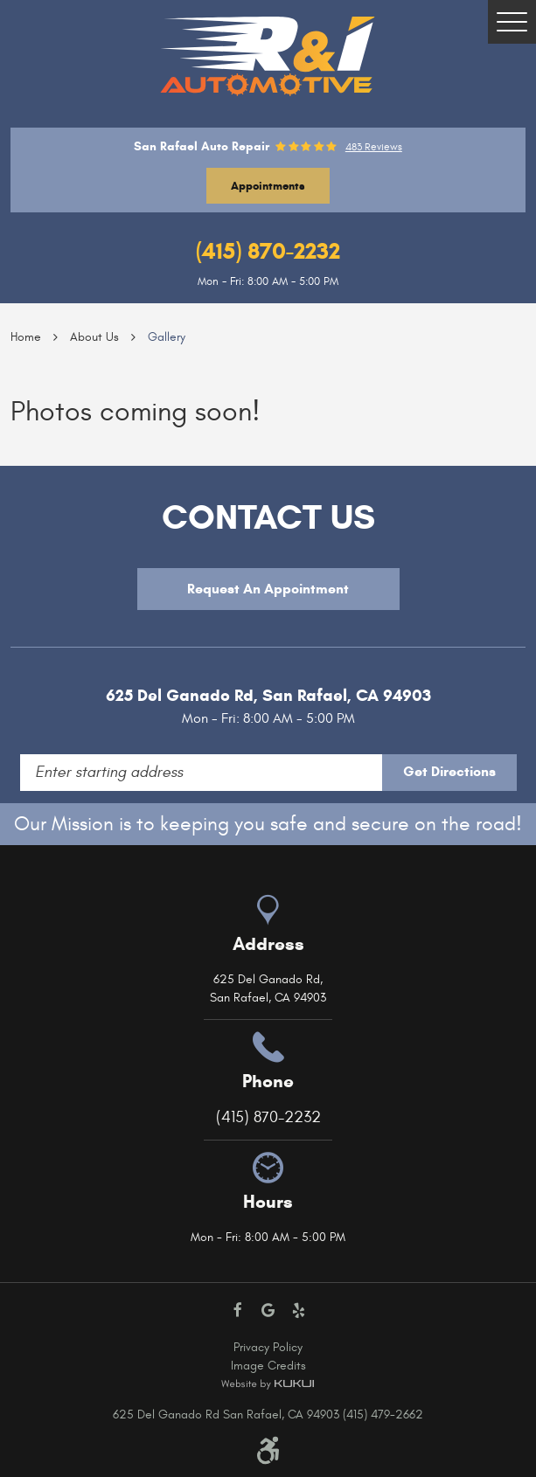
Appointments (268, 185)
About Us (94, 336)
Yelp (298, 1310)
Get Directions (449, 771)
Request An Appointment (268, 588)
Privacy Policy (268, 1347)
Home (25, 336)
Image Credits (268, 1365)
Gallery (166, 336)
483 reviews (373, 147)
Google (268, 1310)
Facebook (237, 1310)
